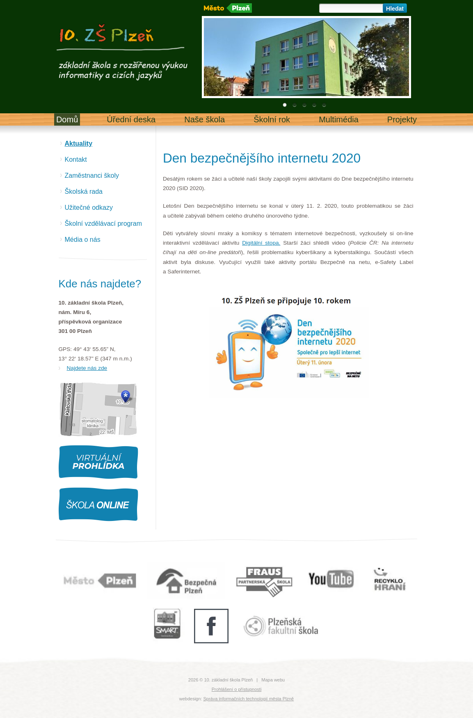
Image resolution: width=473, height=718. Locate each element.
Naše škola (204, 119)
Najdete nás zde (87, 368)
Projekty (402, 119)
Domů (67, 119)
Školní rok (272, 119)
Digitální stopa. (261, 243)
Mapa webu (273, 679)
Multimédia (339, 119)
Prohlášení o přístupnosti (237, 689)
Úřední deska (131, 119)
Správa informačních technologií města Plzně (248, 698)
